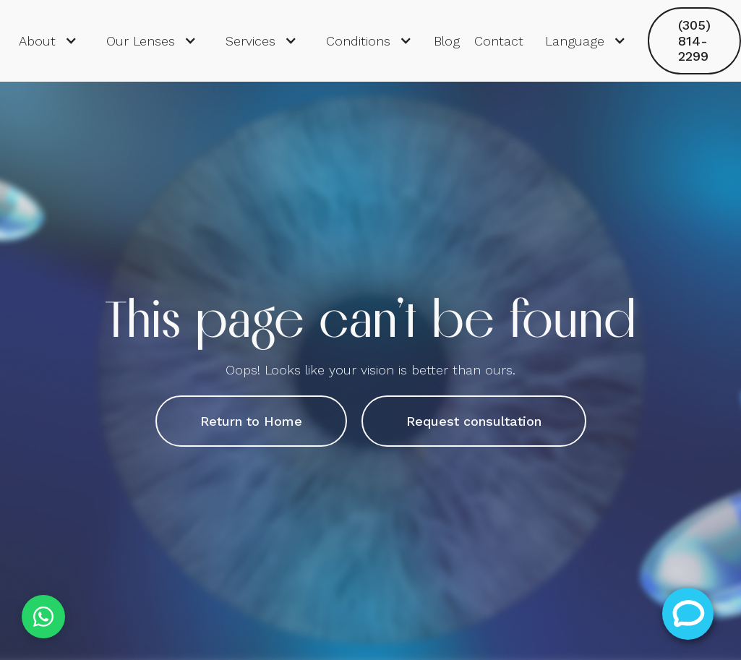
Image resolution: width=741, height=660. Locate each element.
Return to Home (251, 421)
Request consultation (473, 421)
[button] (48, 41)
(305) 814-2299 (694, 40)
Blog (447, 40)
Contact (498, 40)
